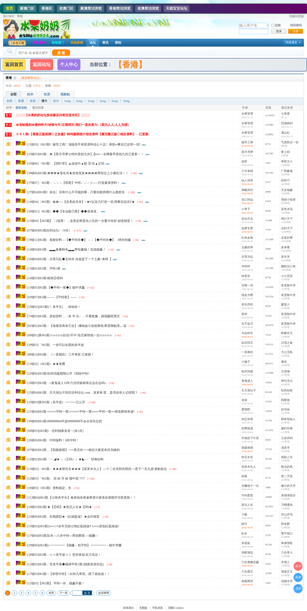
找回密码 (296, 25)
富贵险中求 (288, 285)
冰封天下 (287, 228)
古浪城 (285, 371)
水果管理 (247, 113)
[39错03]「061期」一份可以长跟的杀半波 (55, 345)
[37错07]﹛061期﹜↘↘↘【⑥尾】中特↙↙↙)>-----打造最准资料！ (73, 182)
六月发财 (247, 171)
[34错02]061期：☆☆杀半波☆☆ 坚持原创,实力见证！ (64, 554)
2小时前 (285, 279)
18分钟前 (286, 241)
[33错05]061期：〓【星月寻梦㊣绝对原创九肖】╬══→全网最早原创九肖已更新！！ (85, 154)
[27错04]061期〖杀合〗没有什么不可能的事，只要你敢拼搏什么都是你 (76, 192)
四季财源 (247, 428)
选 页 (87, 593)
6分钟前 (285, 174)
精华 (30, 94)
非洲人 (285, 562)
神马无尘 (287, 380)
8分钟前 (285, 203)
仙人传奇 (247, 180)
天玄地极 (287, 190)
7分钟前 (285, 193)
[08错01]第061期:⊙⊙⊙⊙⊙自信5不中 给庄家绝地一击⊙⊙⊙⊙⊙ (70, 335)
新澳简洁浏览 (91, 8)
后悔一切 (247, 285)
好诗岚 (285, 409)
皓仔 (244, 523)
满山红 (285, 132)
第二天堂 (287, 476)
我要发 (285, 400)
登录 (279, 31)
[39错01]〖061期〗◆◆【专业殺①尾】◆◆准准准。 (63, 211)
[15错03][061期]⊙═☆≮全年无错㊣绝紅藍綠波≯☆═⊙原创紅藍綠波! (73, 526)
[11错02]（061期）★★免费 (46, 364)
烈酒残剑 (287, 123)
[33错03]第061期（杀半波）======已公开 (56, 402)
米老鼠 (245, 543)
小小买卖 (287, 276)
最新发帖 (21, 107)
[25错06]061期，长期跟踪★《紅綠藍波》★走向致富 (63, 516)
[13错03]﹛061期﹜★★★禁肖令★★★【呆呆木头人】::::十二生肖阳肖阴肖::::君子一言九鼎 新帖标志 (97, 469)
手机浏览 (157, 607)
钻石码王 (247, 342)
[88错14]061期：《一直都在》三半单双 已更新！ (60, 354)
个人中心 (69, 64)
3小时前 (285, 298)
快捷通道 (291, 42)
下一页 (64, 592)
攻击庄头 (247, 218)
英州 (244, 314)
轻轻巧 (285, 180)
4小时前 (285, 336)
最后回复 (38, 107)
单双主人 (287, 161)
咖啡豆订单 (288, 266)
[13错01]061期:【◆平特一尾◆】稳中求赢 (56, 287)
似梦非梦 (247, 228)
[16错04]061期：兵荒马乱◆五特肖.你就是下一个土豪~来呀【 (69, 259)
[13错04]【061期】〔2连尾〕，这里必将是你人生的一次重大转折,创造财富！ (80, 221)
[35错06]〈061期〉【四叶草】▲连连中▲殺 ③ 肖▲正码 (65, 163)
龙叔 (244, 400)
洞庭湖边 (247, 552)
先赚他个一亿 (250, 485)
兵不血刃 (247, 323)
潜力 (44, 101)
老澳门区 (66, 8)
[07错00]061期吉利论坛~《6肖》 (49, 230)
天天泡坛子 (248, 390)
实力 (56, 101)
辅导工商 (247, 142)
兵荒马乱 (247, 256)
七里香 (285, 113)
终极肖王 (287, 333)
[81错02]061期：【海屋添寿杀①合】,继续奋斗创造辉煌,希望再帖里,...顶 (76, 326)
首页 (9, 8)
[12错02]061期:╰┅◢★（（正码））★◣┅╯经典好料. (65, 459)
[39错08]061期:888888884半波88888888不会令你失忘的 (64, 421)
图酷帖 (65, 94)
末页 (51, 592)
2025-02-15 (286, 126)
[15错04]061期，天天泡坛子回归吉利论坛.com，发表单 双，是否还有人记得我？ (82, 392)
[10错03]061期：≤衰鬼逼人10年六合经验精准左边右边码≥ (66, 383)
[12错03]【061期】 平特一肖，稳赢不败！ (56, 583)
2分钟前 (285, 165)
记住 (278, 25)
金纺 (244, 161)
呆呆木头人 (248, 466)
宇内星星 (247, 495)
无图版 (143, 607)
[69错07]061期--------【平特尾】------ (52, 297)
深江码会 (247, 199)
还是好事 (287, 237)
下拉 (267, 25)
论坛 (93, 42)
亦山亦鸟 (287, 514)
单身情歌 (287, 543)
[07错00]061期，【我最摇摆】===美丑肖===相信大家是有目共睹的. (73, 450)
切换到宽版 (296, 16)
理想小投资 (288, 199)
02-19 (284, 117)
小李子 (245, 209)
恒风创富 (287, 390)
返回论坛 (42, 64)
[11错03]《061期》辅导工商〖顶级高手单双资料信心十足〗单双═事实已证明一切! (83, 144)
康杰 (284, 361)
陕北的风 (287, 466)
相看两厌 (247, 581)
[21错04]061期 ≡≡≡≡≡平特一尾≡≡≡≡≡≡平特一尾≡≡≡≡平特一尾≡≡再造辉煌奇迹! (81, 411)
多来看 (285, 247)
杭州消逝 (247, 371)
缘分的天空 (288, 485)
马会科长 (247, 333)
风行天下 (287, 218)
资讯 (105, 42)
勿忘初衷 (247, 419)
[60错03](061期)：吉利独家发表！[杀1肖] (55, 431)
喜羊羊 (285, 256)
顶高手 (285, 447)
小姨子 (245, 361)
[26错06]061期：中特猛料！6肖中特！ (53, 440)
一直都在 (247, 352)
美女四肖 (247, 304)
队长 (244, 533)
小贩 (244, 514)
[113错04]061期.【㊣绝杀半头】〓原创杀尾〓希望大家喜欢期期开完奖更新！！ (81, 497)
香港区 (46, 8)
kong (68, 101)
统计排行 (9, 16)
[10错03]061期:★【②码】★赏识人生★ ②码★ (59, 507)
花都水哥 (287, 581)
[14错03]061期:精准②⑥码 (45, 278)
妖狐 (244, 476)
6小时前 (285, 575)
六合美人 (287, 552)
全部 (13, 94)
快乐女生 (247, 457)
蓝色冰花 (287, 209)
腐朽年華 (287, 428)
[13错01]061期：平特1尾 (43, 268)
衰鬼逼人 (247, 380)
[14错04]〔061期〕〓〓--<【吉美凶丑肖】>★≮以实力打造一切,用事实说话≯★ (81, 202)
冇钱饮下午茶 (250, 438)
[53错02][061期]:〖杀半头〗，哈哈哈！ (54, 307)
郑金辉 (285, 523)
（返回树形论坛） (30, 77)
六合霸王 (247, 571)
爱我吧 (245, 409)
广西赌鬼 (287, 171)
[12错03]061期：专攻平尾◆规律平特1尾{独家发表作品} (65, 564)
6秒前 (284, 145)
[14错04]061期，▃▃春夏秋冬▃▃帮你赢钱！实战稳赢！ (66, 249)
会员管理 (103, 592)
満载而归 (247, 190)
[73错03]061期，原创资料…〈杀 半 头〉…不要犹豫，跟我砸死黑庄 (73, 316)
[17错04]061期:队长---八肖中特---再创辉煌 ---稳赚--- (62, 535)
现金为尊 (247, 295)
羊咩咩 (245, 266)
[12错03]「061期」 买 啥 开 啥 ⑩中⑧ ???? (56, 478)
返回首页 (14, 64)
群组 (118, 42)
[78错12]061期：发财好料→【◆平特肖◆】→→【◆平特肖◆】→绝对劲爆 (79, 240)
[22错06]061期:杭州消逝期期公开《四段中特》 (59, 373)
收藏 (15, 77)
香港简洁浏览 (119, 8)
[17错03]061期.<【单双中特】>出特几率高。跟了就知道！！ (68, 574)
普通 (21, 101)
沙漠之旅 (287, 342)
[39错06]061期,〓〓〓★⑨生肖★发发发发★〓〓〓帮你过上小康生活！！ (78, 173)
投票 (47, 94)
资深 (33, 101)
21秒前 (284, 155)
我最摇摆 (247, 447)
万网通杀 (287, 504)
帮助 (20, 16)
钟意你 (245, 276)
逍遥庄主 (287, 571)
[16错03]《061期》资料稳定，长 (49, 488)
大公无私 (287, 352)
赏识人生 (247, 504)
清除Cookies (176, 607)
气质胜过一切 (289, 142)
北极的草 (247, 247)
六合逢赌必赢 (250, 562)
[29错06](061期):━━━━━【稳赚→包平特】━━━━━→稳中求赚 (74, 545)
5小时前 (285, 489)
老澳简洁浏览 (148, 8)
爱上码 (285, 152)
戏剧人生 (287, 457)
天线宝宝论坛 (176, 8)
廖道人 (285, 304)
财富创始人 (288, 419)
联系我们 (128, 607)
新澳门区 (27, 8)
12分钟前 (286, 222)
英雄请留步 (288, 495)
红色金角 (247, 237)
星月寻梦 (247, 152)
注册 (295, 31)
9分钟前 (285, 212)
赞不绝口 (287, 533)
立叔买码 (287, 438)
